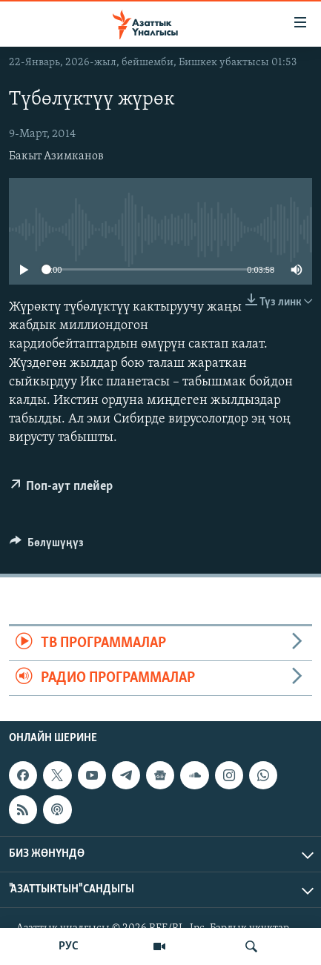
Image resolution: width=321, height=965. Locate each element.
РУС (69, 946)
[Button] (47, 546)
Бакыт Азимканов (56, 156)
